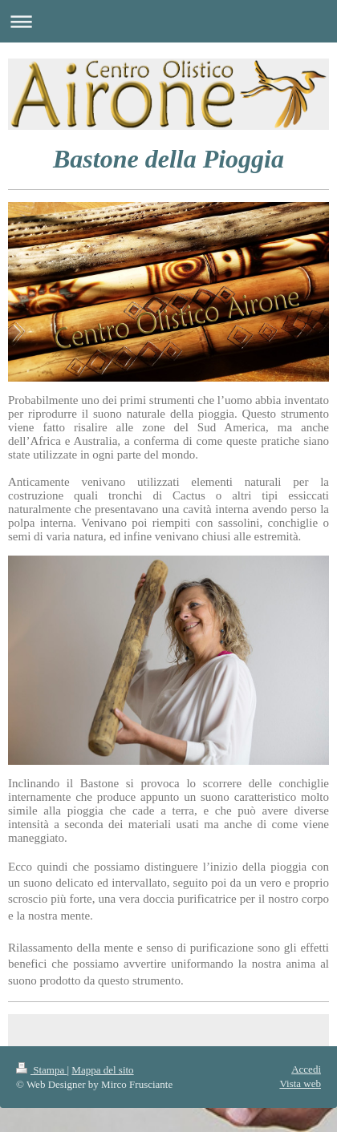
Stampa (41, 1070)
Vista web (300, 1083)
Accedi (306, 1069)
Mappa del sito (102, 1070)
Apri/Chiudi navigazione (168, 21)
